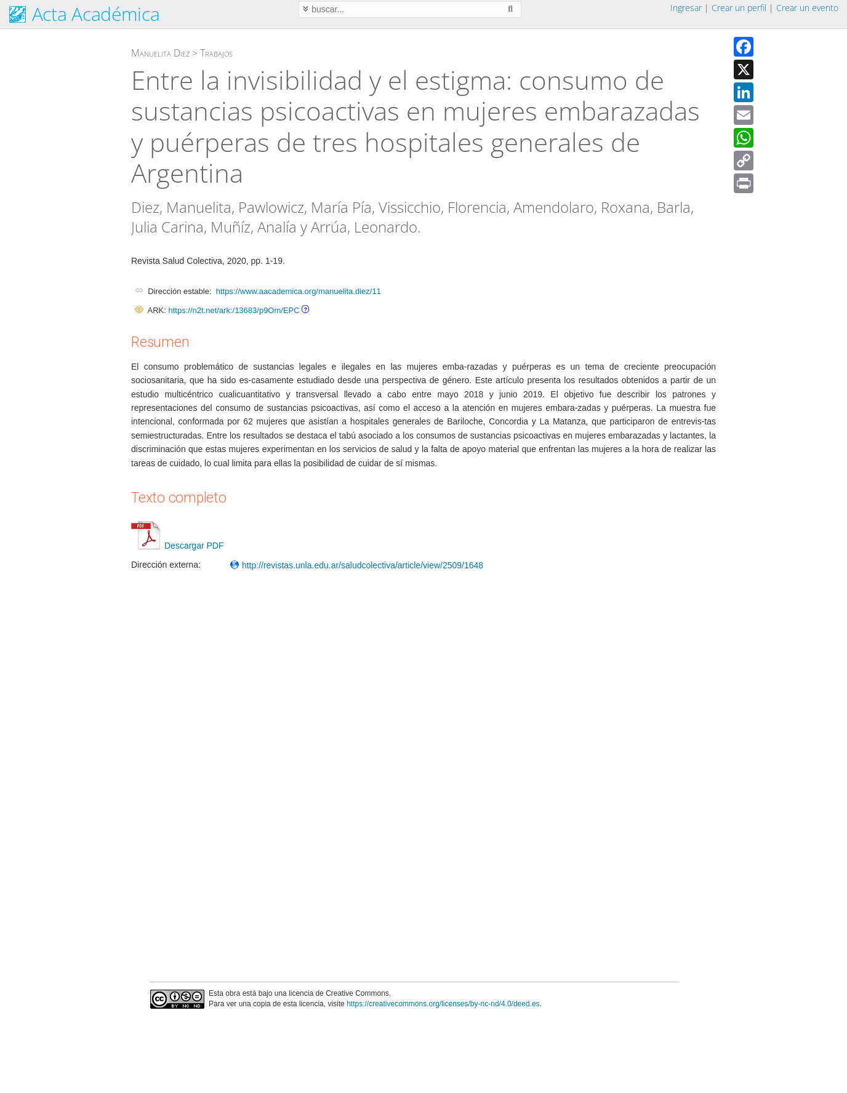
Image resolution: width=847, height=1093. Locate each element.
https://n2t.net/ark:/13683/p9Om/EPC (233, 310)
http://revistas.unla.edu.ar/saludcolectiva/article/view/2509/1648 (356, 565)
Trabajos (216, 53)
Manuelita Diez (160, 53)
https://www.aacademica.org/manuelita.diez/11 (298, 291)
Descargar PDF (177, 545)
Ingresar (686, 8)
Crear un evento (807, 8)
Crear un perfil (739, 8)
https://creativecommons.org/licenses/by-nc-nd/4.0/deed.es (443, 1004)
